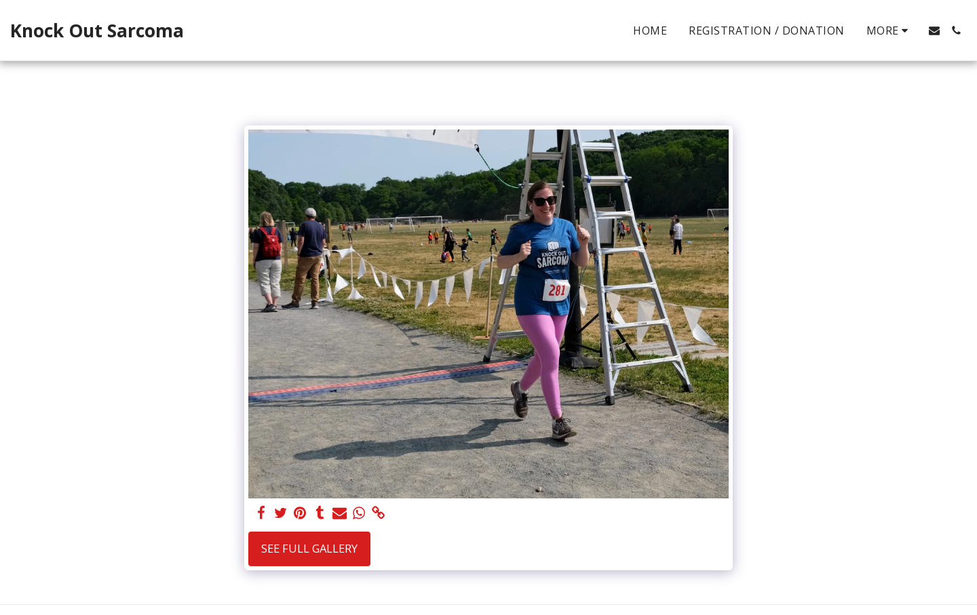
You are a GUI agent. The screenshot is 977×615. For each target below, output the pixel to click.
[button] (934, 30)
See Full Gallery (309, 548)
